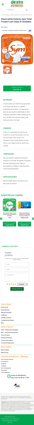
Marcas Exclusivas (6, 312)
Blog (2, 323)
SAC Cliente (4, 361)
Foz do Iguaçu (5, 372)
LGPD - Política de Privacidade (9, 330)
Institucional (4, 307)
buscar (26, 9)
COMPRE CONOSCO (17, 88)
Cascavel (4, 370)
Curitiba (3, 363)
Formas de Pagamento (7, 343)
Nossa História (5, 310)
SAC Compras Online (7, 359)
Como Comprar (5, 335)
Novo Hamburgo (6, 368)
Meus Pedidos (5, 350)
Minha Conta (4, 352)
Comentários (17, 277)
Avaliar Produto (17, 289)
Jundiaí (3, 366)
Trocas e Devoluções (7, 340)
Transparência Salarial (7, 320)
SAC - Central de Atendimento (9, 332)
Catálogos (4, 315)
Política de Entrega (6, 337)
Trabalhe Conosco (6, 317)
